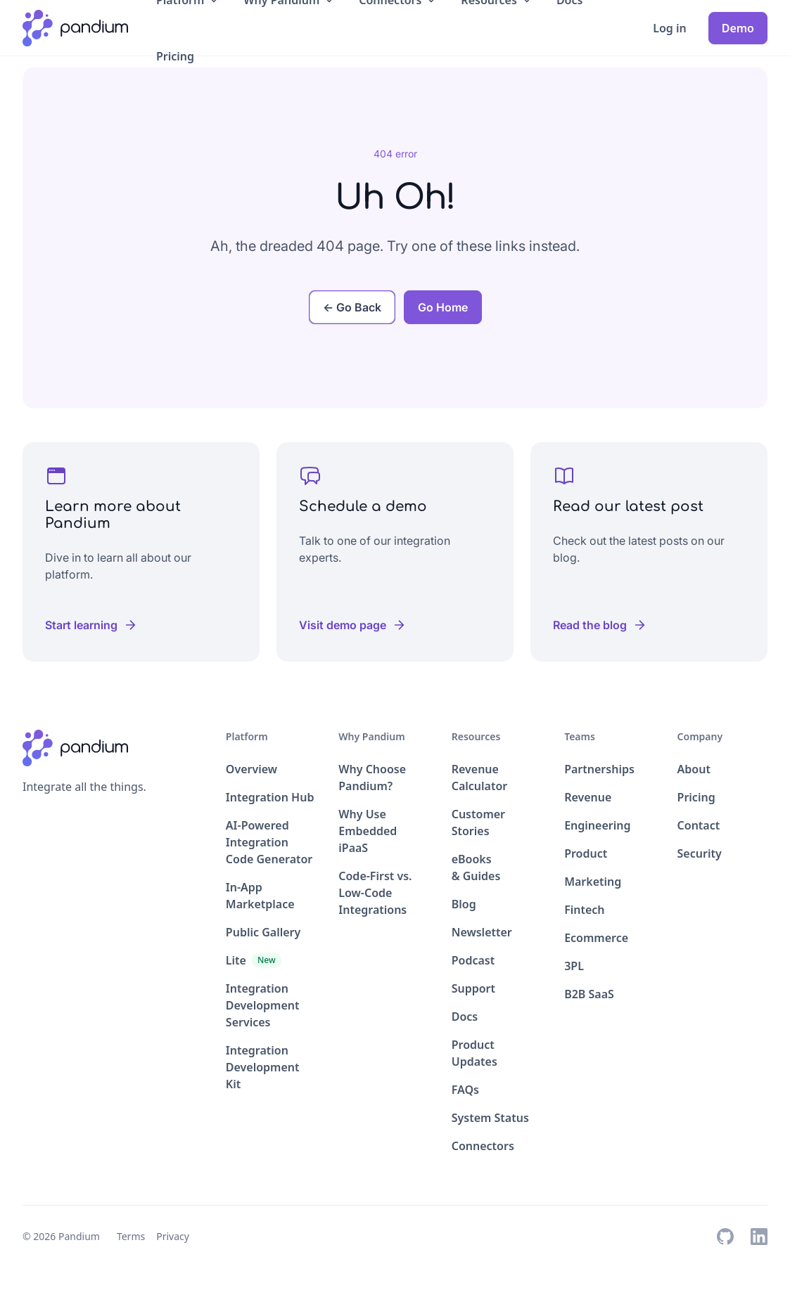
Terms (131, 1236)
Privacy (172, 1236)
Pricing (175, 56)
